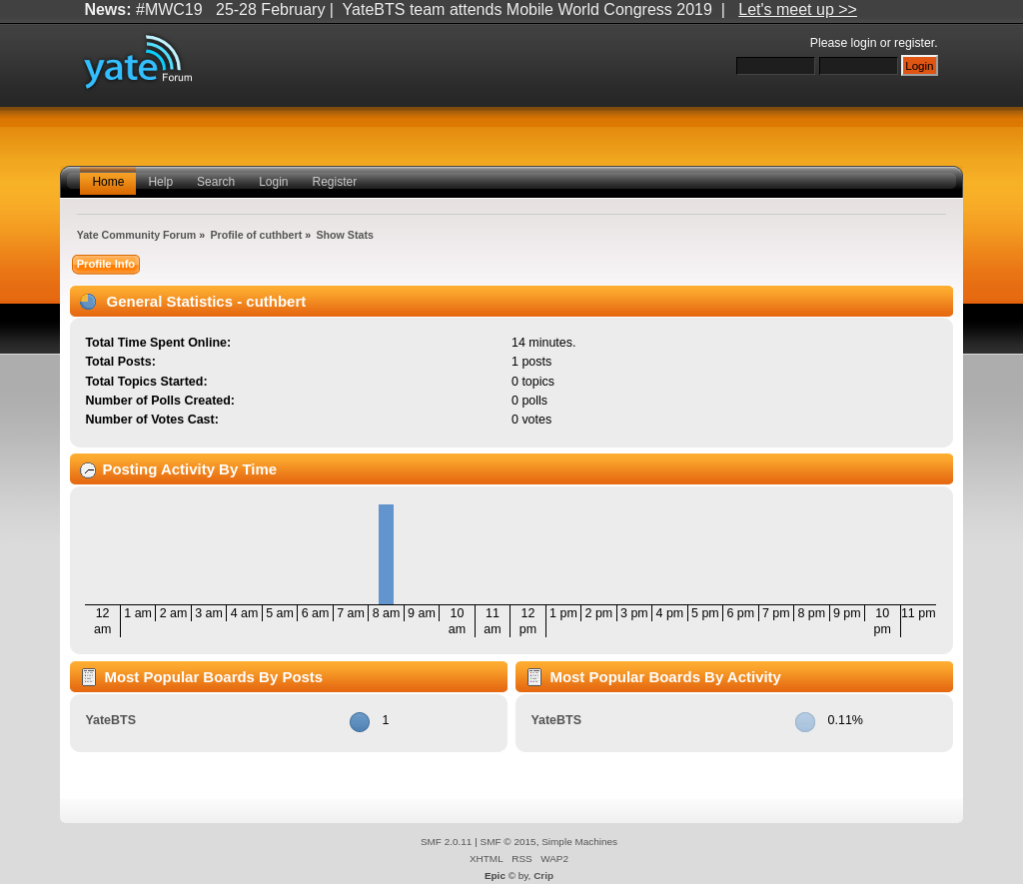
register (914, 43)
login (864, 43)
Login (273, 182)
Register (335, 182)
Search (216, 182)
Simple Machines (579, 841)
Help (160, 182)
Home (108, 182)
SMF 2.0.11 (447, 841)
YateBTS (110, 720)
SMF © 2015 (508, 841)
